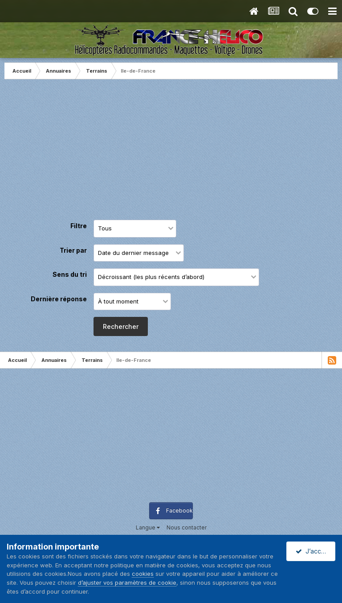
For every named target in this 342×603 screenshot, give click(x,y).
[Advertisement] (171, 150)
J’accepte (315, 551)
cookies (143, 573)
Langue (148, 527)
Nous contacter (187, 527)
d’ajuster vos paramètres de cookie (127, 582)
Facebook (179, 510)
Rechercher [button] (120, 326)
